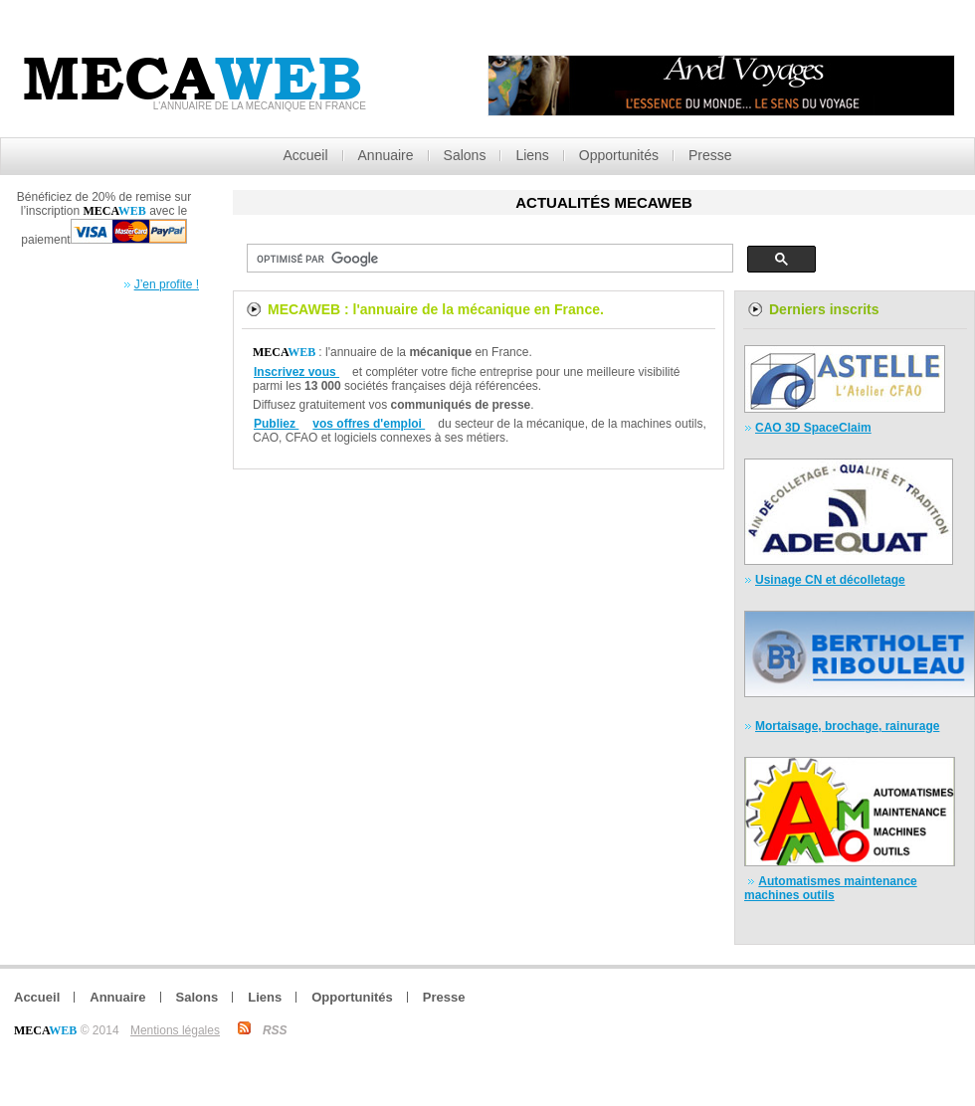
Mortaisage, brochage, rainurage (847, 726)
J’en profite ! (166, 284)
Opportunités (619, 155)
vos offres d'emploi (368, 424)
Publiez (276, 424)
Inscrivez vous (296, 372)
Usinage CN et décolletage (830, 580)
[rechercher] (488, 259)
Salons (465, 155)
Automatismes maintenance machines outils (830, 888)
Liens (531, 155)
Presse (710, 155)
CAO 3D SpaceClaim (813, 428)
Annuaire (386, 155)
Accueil (305, 155)
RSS (275, 1030)
